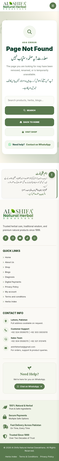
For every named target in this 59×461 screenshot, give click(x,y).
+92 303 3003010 (39, 332)
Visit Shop (29, 132)
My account (10, 291)
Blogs (7, 272)
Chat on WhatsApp (29, 386)
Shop (7, 267)
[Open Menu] (53, 5)
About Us (9, 262)
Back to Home (29, 122)
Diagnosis (9, 277)
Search (29, 110)
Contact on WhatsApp (38, 144)
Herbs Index (11, 301)
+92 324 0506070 (19, 332)
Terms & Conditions (28, 456)
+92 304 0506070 (19, 341)
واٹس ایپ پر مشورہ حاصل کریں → (36, 194)
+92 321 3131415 (38, 341)
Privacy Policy (12, 286)
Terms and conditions (15, 296)
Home (8, 257)
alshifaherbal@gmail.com (23, 346)
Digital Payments (13, 282)
